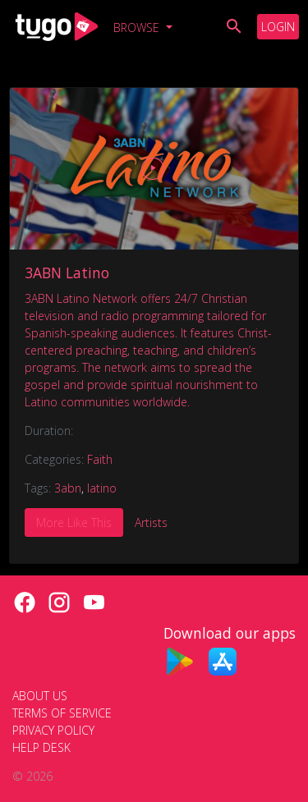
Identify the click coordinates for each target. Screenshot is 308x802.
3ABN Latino (67, 272)
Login (278, 26)
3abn (67, 488)
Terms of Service (62, 713)
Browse (138, 27)
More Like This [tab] (74, 522)
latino (102, 488)
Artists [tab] (151, 522)
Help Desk (41, 747)
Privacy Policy (53, 730)
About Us (39, 695)
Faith (100, 459)
